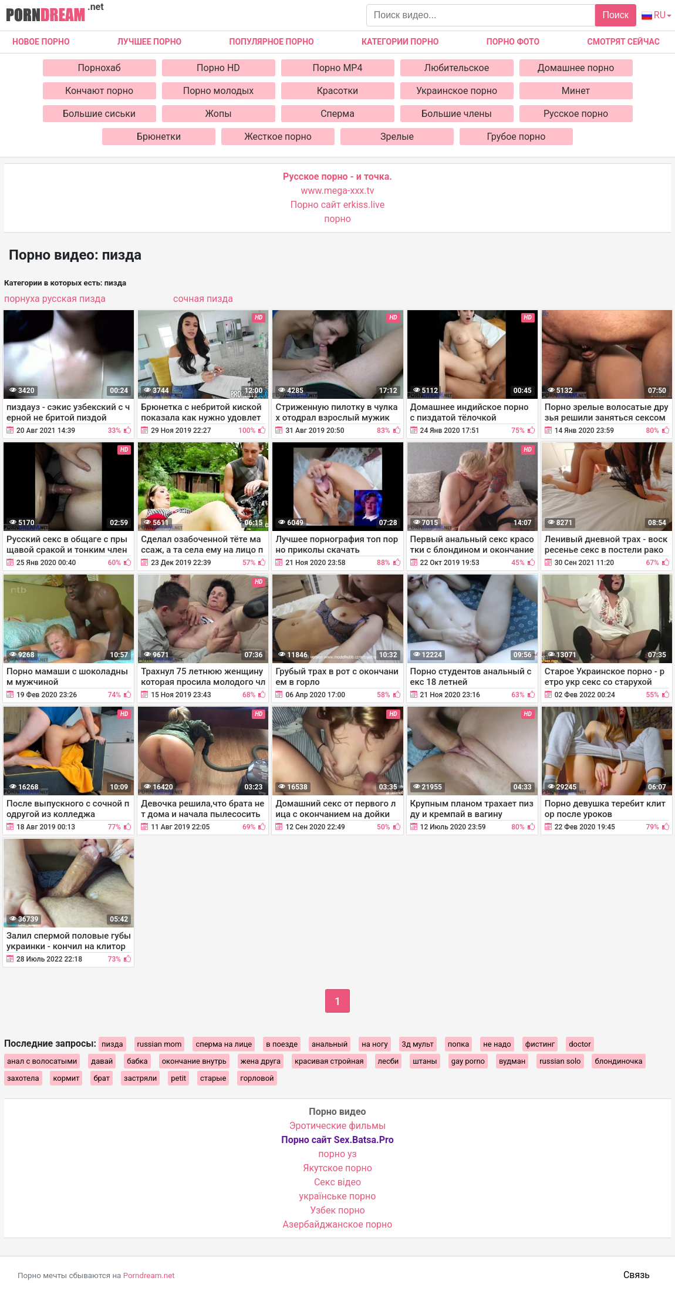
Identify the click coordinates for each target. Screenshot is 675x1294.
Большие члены (456, 113)
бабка (137, 1061)
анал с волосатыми (42, 1061)
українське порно (337, 1196)
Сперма (337, 113)
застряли (140, 1078)
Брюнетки (159, 136)
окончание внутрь (194, 1061)
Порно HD (218, 67)
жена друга (261, 1061)
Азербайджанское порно (338, 1224)
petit (178, 1078)
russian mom (159, 1044)
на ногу (374, 1044)
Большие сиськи (99, 113)
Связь (636, 1274)
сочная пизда (203, 298)
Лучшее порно (149, 41)
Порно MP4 (338, 67)
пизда (112, 1044)
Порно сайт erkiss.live (337, 204)
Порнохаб (98, 67)
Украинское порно (456, 90)
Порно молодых (218, 90)
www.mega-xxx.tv (337, 190)
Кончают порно (99, 90)
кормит (66, 1078)
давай (102, 1061)
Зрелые (397, 136)
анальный (329, 1044)
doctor (580, 1044)
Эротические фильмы (337, 1125)
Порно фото (513, 41)
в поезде (282, 1044)
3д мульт (418, 1044)
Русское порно (576, 113)
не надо (497, 1044)
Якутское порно (337, 1168)
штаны (425, 1061)
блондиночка (618, 1061)
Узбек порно (337, 1210)
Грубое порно (516, 136)
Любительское (456, 67)
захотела (23, 1078)
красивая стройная (329, 1061)
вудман (512, 1061)
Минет (576, 90)
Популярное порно (272, 41)
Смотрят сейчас (624, 41)
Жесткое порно (278, 136)
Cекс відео (337, 1182)
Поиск (615, 15)
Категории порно (400, 41)
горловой (257, 1078)
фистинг (540, 1044)
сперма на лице (223, 1044)
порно (337, 218)
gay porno (468, 1061)
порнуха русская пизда (55, 298)
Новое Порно (41, 41)
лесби (388, 1061)
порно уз (337, 1153)
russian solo (559, 1061)
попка (459, 1044)
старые (213, 1078)
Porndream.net (149, 1275)
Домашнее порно (576, 67)
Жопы (218, 113)
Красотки (338, 90)
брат (101, 1078)
